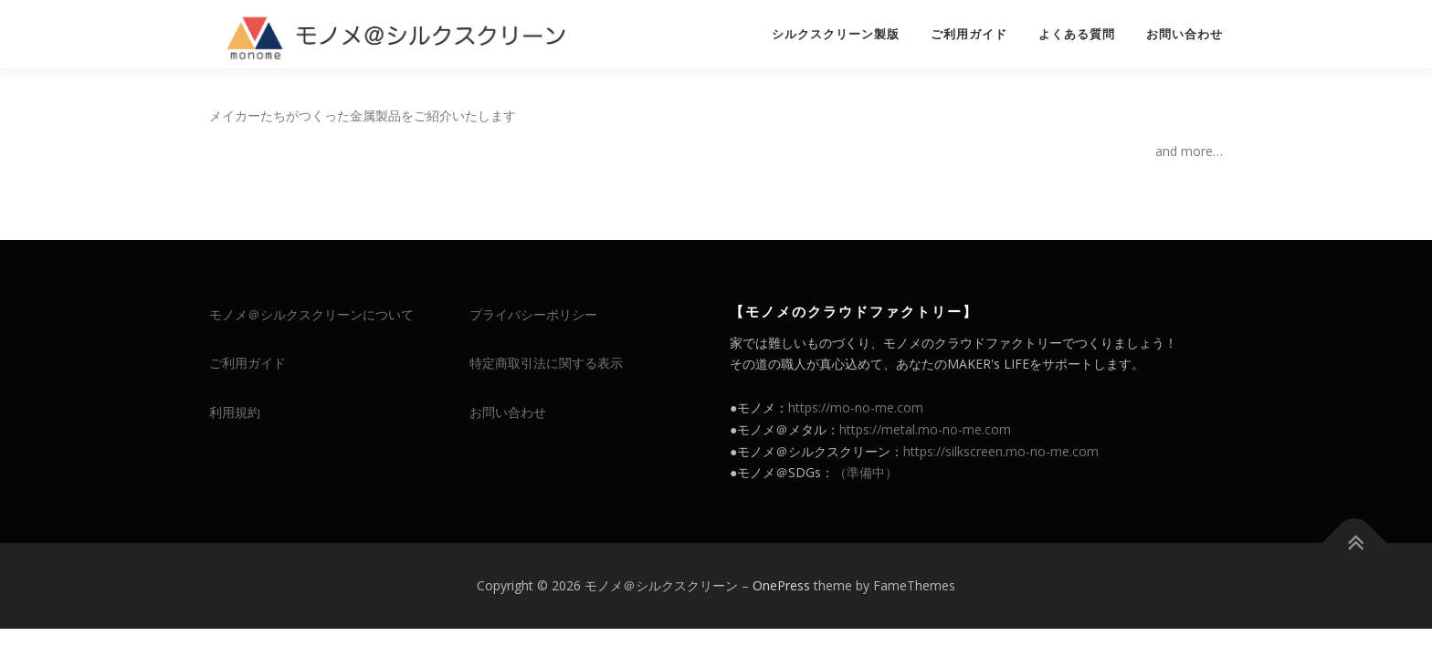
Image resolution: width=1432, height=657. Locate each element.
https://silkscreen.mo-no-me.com (1001, 451)
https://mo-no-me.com (855, 407)
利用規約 (234, 412)
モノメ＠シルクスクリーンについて (311, 314)
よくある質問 (1076, 34)
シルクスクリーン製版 (836, 34)
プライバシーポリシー (533, 314)
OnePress (781, 585)
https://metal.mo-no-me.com (925, 429)
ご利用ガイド (969, 34)
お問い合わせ (1184, 34)
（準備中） (866, 472)
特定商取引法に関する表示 (546, 362)
